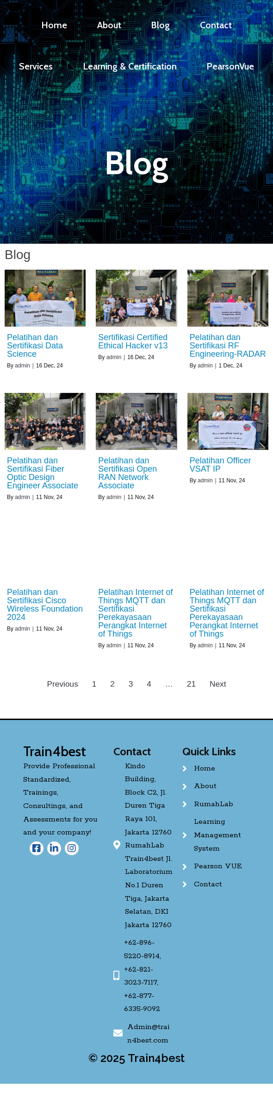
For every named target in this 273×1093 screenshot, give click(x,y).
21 (191, 684)
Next (218, 684)
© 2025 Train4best (136, 1058)
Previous (62, 684)
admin (22, 365)
